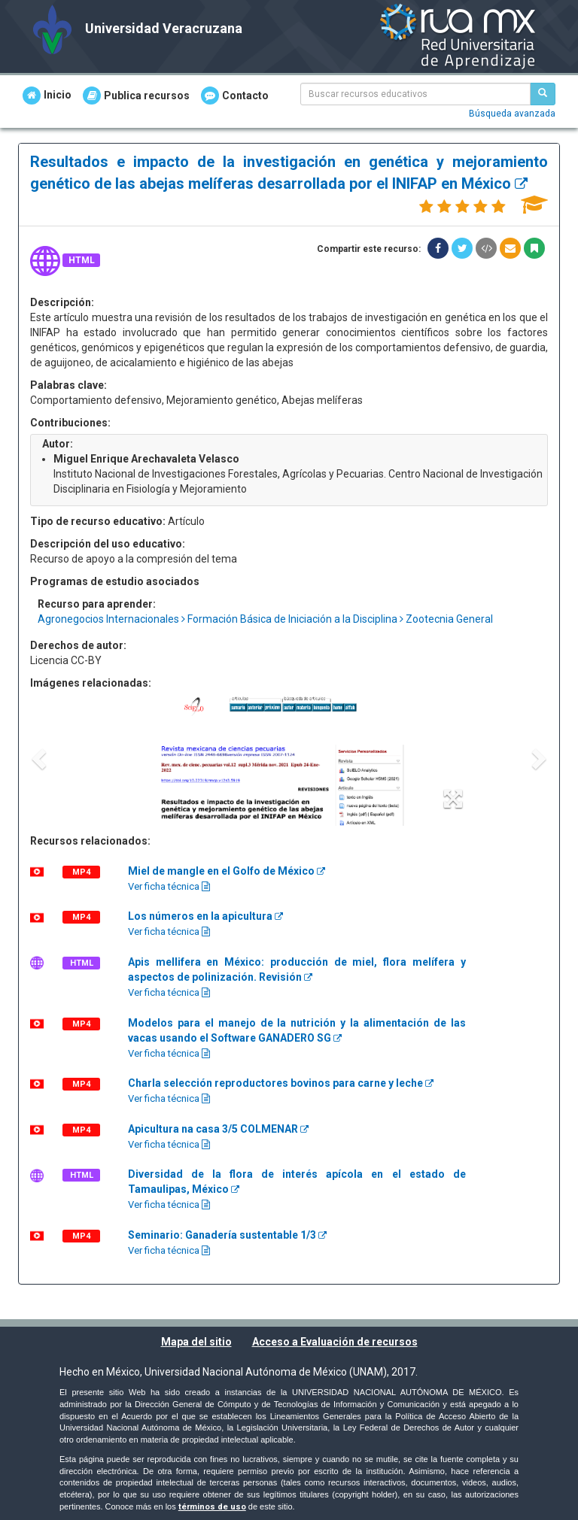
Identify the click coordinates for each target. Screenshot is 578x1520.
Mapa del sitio (196, 1342)
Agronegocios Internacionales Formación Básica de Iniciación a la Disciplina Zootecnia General (265, 619)
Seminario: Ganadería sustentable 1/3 (227, 1235)
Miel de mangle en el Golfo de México (226, 871)
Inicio (47, 95)
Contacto (235, 95)
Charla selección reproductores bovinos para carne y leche (281, 1083)
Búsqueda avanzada (512, 113)
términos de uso (212, 1507)
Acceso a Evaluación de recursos (335, 1342)
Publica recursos (136, 95)
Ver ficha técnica (169, 886)
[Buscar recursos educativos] (542, 94)
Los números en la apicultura (205, 916)
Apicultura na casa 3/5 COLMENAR (218, 1129)
